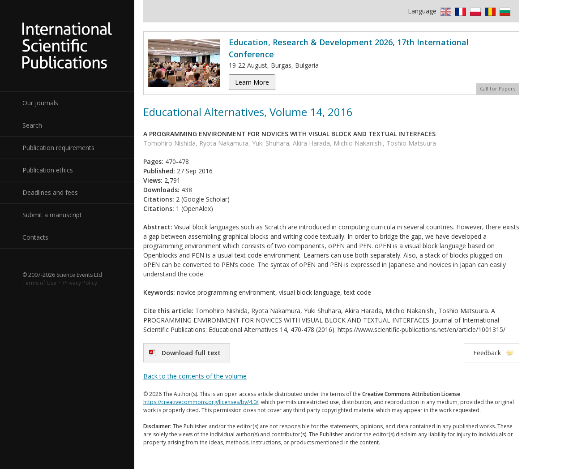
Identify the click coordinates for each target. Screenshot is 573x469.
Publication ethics (47, 170)
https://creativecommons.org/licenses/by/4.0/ (200, 402)
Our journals (40, 103)
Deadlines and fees (50, 192)
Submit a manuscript (52, 215)
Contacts (35, 237)
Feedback (487, 353)
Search (32, 125)
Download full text (191, 353)
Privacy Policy (80, 283)
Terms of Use (39, 283)
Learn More (252, 82)
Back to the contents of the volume (195, 376)
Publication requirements (58, 147)
